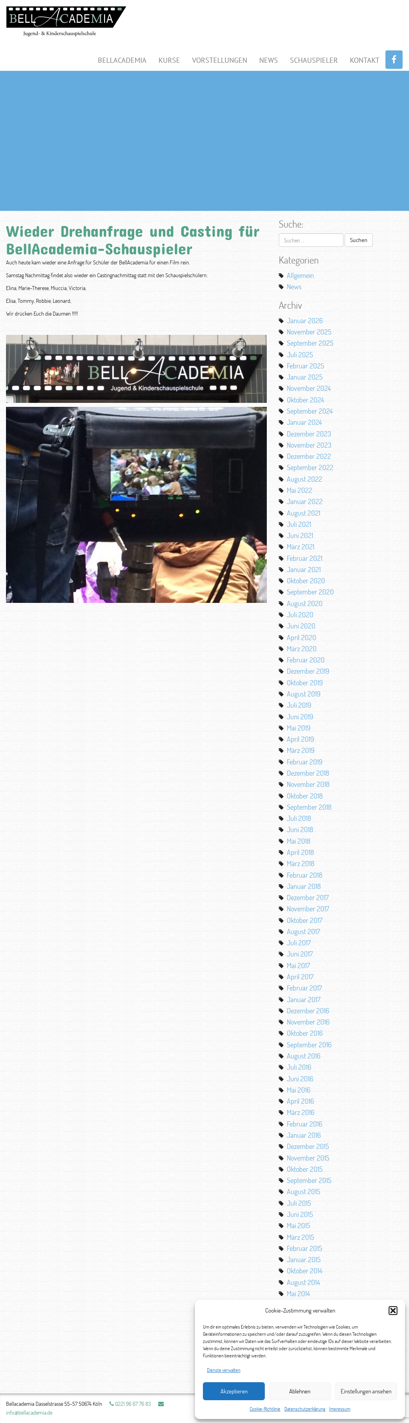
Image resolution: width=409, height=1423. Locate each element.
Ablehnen (299, 1391)
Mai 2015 (298, 1225)
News (268, 60)
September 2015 (309, 1180)
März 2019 (300, 750)
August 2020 (305, 603)
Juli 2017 (299, 942)
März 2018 (300, 863)
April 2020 (301, 637)
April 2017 (300, 976)
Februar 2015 (304, 1248)
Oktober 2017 (304, 920)
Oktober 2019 (305, 682)
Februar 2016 (304, 1123)
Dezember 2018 (308, 773)
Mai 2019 (298, 727)
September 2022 (310, 467)
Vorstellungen (219, 60)
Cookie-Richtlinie (265, 1409)
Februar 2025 (305, 365)
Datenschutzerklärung (304, 1409)
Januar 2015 (304, 1259)
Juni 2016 (300, 1078)
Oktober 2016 (305, 1033)
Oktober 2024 (305, 399)
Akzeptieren (234, 1391)
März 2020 (302, 648)
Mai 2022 (299, 490)
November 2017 (308, 908)
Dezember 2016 (308, 1010)
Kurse (169, 60)
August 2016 (303, 1055)
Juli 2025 (300, 354)
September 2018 (309, 807)
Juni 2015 (300, 1214)
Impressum (339, 1409)
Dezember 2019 (308, 670)
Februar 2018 (304, 875)
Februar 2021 (304, 558)
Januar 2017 (303, 999)
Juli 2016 (299, 1067)
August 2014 (303, 1282)
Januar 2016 (304, 1135)
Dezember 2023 (309, 433)
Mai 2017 (298, 965)
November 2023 (309, 444)
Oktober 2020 (306, 580)
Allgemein (300, 275)
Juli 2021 (299, 524)
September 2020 (310, 591)
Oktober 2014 (304, 1270)
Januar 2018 (304, 886)
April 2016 (300, 1101)
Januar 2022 (305, 501)
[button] (393, 1311)
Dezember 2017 (308, 897)
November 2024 (309, 388)
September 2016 (309, 1044)
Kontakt (364, 60)
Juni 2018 (300, 829)
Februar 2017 (304, 987)
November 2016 (308, 1021)
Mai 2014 (298, 1293)
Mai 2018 (298, 841)
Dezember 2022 (309, 456)
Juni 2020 (301, 625)
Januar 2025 (305, 376)
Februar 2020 (306, 659)
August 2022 (304, 478)
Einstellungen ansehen (366, 1391)
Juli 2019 (299, 704)
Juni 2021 (300, 535)
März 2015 (300, 1237)
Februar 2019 (304, 761)
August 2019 (303, 693)
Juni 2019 (300, 716)
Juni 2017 (300, 953)
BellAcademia (122, 60)
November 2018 (308, 784)
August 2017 (303, 931)
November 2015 (308, 1157)
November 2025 (309, 331)
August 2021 (303, 512)
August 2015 (303, 1191)
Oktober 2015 (305, 1169)
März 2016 (300, 1112)
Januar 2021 (304, 569)
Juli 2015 (299, 1203)
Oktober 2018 (305, 795)
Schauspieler (314, 60)
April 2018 (300, 852)
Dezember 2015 (308, 1146)
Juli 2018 (299, 818)
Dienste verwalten (223, 1370)
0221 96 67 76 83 (130, 1403)
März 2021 (300, 546)
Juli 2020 (300, 614)
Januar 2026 (305, 320)
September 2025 (310, 342)
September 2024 (310, 410)
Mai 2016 (298, 1089)
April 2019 (300, 739)
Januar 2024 (304, 422)
